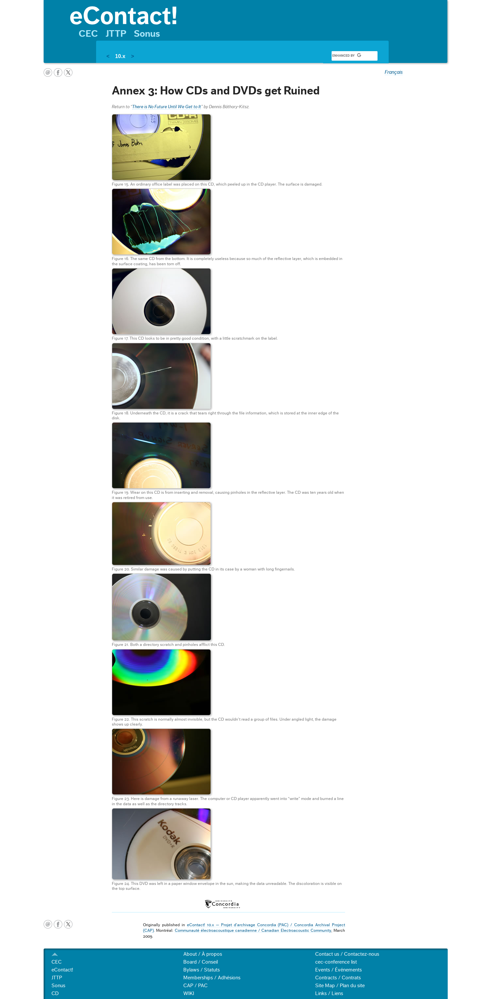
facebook (58, 72)
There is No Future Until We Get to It (166, 107)
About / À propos (202, 954)
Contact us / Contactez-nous (347, 954)
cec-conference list (336, 962)
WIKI (188, 993)
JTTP (116, 33)
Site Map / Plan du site (340, 985)
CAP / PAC (195, 985)
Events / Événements (338, 969)
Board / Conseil (200, 962)
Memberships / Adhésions (211, 977)
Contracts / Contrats (338, 977)
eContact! (62, 969)
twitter (68, 72)
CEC (88, 33)
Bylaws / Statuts (201, 969)
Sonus (147, 33)
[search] (346, 56)
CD (55, 993)
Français (394, 72)
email (48, 72)
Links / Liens (329, 993)
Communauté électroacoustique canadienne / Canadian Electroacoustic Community (253, 930)
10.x (120, 56)
